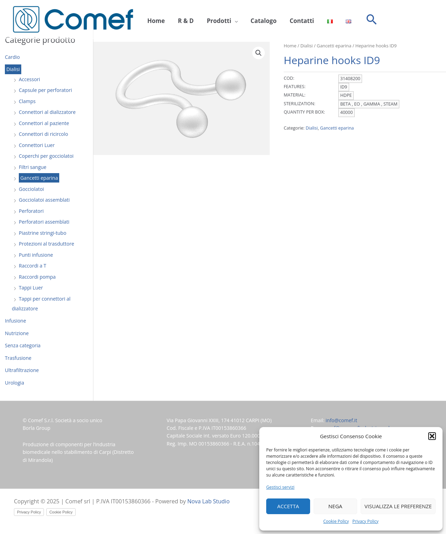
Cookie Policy (336, 521)
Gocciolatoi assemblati (44, 199)
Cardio (12, 57)
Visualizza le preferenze (398, 506)
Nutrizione (17, 333)
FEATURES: (295, 87)
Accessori (29, 79)
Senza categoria (23, 345)
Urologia (14, 382)
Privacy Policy (365, 521)
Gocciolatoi (31, 189)
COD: (289, 78)
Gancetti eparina (39, 178)
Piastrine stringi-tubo (42, 233)
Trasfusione (18, 358)
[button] (432, 436)
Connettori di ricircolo (43, 134)
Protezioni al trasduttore (46, 243)
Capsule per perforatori (45, 90)
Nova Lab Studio (208, 501)
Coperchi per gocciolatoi (46, 156)
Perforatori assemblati (44, 221)
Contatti (290, 20)
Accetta (288, 506)
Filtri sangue (32, 167)
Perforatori (31, 211)
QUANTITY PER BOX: (304, 112)
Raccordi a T (32, 265)
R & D (182, 20)
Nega (335, 506)
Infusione (15, 320)
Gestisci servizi (280, 487)
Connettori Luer (37, 145)
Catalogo (254, 20)
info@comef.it (341, 420)
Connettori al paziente (44, 123)
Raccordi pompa (37, 276)
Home (154, 20)
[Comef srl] (73, 19)
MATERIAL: (294, 95)
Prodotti (212, 20)
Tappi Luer (31, 287)
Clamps (27, 101)
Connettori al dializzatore (47, 112)
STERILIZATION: (299, 104)
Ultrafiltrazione (22, 370)
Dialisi (13, 69)
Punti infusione (36, 254)
